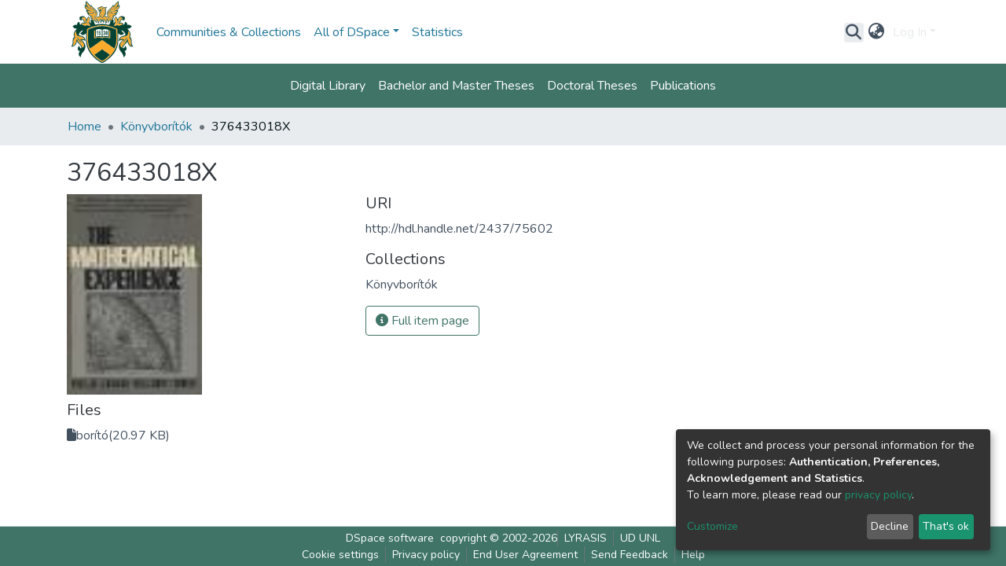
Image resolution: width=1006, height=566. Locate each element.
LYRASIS (585, 538)
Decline (890, 526)
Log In (910, 32)
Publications (683, 85)
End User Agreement (525, 554)
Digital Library (327, 85)
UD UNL (640, 538)
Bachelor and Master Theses (456, 85)
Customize (712, 526)
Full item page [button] (422, 320)
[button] (877, 32)
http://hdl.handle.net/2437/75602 (459, 228)
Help (693, 554)
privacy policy (878, 494)
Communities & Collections (228, 32)
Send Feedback (629, 554)
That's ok (946, 526)
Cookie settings (340, 554)
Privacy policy (426, 554)
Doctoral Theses (592, 85)
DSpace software (390, 538)
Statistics (437, 32)
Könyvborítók (156, 126)
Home (84, 126)
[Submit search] (854, 32)
